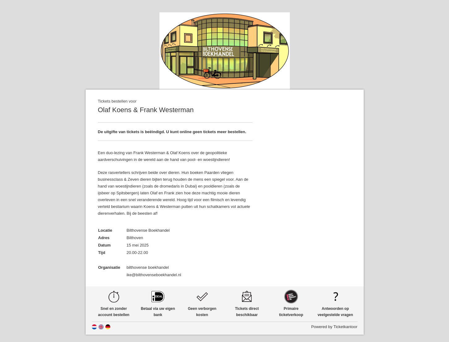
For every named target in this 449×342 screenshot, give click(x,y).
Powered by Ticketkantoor (334, 326)
